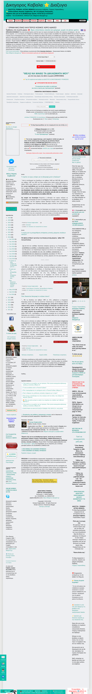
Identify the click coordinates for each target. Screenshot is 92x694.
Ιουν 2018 (12, 254)
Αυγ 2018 (12, 249)
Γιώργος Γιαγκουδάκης (78, 565)
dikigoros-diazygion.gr (50, 431)
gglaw (33, 443)
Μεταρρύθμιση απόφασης (46, 288)
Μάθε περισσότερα (39, 113)
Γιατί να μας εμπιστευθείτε (12, 51)
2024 (9, 222)
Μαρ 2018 (12, 289)
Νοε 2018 (12, 241)
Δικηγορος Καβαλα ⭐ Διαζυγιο (36, 4)
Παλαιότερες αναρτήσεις (59, 355)
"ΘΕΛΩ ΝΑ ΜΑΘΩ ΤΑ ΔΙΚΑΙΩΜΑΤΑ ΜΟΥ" (46, 73)
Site (22, 443)
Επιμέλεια (36, 288)
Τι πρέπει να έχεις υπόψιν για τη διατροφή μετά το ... (13, 263)
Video (74, 275)
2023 (9, 225)
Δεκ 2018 (12, 239)
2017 (9, 297)
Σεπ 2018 (12, 246)
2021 (9, 230)
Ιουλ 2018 (12, 251)
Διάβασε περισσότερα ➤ (60, 218)
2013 (9, 307)
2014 (9, 305)
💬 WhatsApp (55, 119)
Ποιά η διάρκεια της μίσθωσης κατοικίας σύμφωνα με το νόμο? (40, 393)
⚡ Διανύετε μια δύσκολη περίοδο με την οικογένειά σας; (78, 617)
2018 (9, 237)
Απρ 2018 (12, 258)
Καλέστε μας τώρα (48, 148)
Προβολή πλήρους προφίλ (28, 453)
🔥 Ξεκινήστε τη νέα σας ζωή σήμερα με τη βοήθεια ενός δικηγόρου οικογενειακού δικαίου (78, 608)
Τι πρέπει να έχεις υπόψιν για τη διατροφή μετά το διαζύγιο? (40, 177)
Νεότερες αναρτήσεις (27, 355)
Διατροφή (28, 224)
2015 (9, 302)
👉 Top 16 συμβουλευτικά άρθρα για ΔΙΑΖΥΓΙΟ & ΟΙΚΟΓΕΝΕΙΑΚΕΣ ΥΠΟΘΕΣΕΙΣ (46, 79)
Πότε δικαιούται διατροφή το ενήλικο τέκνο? (35, 296)
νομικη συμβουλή (11, 414)
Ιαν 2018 (11, 294)
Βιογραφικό (27, 443)
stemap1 (41, 506)
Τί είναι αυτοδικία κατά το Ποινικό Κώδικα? (34, 387)
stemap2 (47, 506)
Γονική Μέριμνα (30, 288)
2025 (9, 220)
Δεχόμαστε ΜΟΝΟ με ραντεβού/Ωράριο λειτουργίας (78, 374)
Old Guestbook (11, 337)
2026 (9, 217)
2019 (9, 234)
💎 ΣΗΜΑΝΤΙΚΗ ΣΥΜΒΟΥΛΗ (46, 66)
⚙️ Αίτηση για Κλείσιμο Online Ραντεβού (10, 555)
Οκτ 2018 (12, 244)
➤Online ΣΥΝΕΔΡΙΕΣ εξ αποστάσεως (35, 117)
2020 (9, 232)
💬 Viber (45, 119)
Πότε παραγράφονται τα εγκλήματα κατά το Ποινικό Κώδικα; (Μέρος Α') (42, 390)
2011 (9, 309)
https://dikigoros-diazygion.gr (13, 53)
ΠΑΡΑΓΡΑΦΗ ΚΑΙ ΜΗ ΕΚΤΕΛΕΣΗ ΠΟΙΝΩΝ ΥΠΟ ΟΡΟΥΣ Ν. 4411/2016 (43, 408)
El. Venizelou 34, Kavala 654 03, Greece (37, 226)
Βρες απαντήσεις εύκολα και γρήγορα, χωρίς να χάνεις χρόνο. (55, 30)
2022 (9, 227)
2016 (9, 300)
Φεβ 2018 (12, 292)
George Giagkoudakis (35, 422)
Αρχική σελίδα (43, 355)
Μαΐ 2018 (12, 256)
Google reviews (11, 338)
